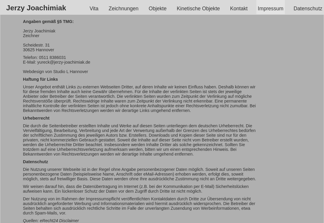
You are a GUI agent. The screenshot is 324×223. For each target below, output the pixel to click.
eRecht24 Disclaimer (59, 220)
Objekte (157, 8)
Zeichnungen (123, 8)
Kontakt (239, 8)
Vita (94, 8)
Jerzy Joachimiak (36, 8)
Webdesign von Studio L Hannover (55, 71)
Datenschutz (308, 8)
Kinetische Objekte (198, 8)
